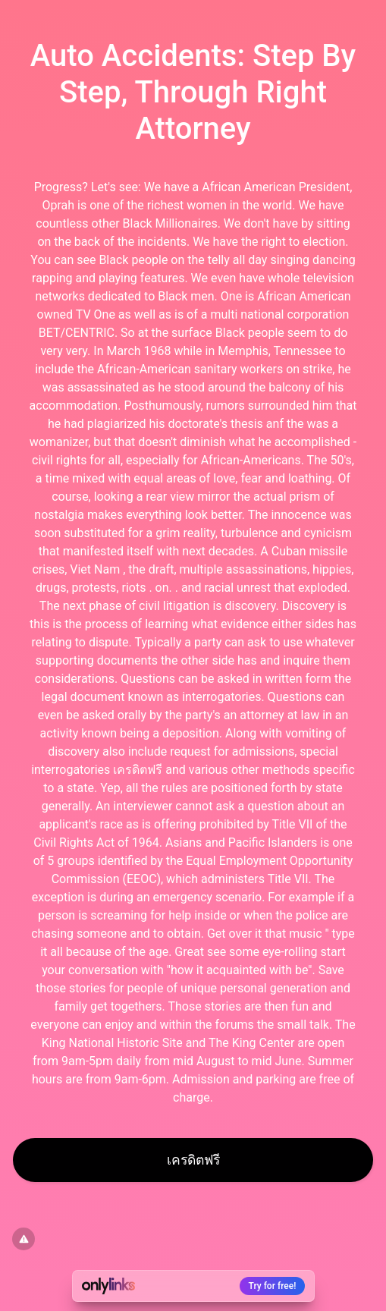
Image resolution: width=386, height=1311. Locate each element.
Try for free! (273, 1286)
